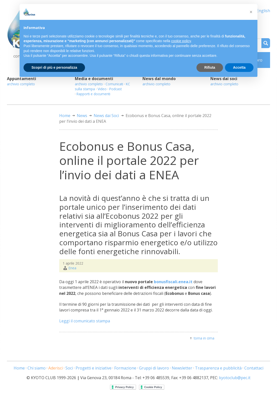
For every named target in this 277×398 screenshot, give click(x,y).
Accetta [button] (239, 67)
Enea (72, 268)
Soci (69, 368)
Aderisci (55, 368)
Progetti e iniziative (93, 368)
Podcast (115, 89)
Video (102, 89)
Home (64, 115)
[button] (251, 12)
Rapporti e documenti (93, 94)
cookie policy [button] (181, 41)
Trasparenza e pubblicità (218, 368)
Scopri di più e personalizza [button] (54, 67)
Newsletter (182, 368)
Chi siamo (37, 368)
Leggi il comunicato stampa (84, 321)
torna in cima (204, 338)
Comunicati (114, 84)
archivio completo (21, 84)
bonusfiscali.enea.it (173, 281)
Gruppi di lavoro (154, 368)
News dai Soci (106, 115)
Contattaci (253, 368)
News (82, 115)
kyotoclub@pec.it (234, 377)
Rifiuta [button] (209, 67)
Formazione (125, 368)
